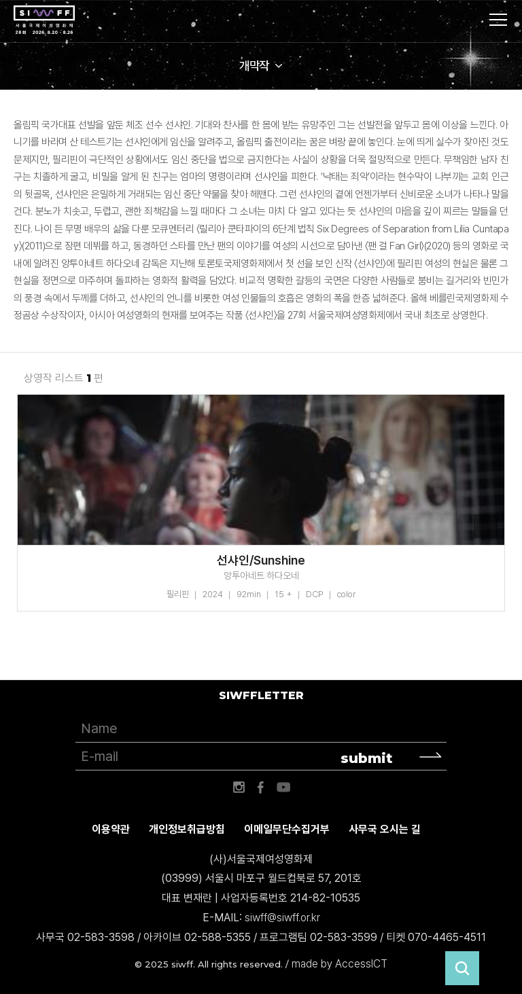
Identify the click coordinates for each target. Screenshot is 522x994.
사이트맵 (498, 20)
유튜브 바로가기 (283, 787)
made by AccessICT (339, 963)
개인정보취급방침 (187, 829)
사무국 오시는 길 (385, 829)
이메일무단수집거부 (287, 829)
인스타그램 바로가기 (238, 787)
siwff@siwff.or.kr (282, 917)
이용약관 (111, 829)
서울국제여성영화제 (44, 20)
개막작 (254, 65)
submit (367, 758)
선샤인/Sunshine (261, 560)
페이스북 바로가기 (261, 787)
